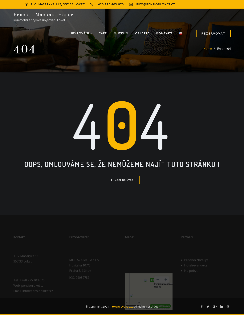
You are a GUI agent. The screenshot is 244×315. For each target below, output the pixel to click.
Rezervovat (213, 33)
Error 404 (224, 49)
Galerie (142, 33)
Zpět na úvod (122, 180)
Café (103, 33)
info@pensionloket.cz (155, 4)
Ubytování (81, 33)
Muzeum (121, 33)
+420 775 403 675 (110, 4)
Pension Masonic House (43, 14)
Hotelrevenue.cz (123, 306)
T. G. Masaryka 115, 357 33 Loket (57, 4)
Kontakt (164, 33)
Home (207, 49)
